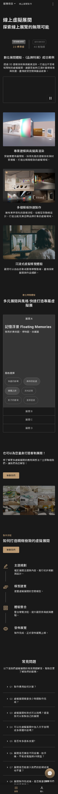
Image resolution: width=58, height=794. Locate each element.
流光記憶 (29, 391)
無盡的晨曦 (13, 381)
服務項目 (9, 3)
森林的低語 (32, 381)
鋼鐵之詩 (12, 391)
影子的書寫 (13, 400)
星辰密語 (31, 400)
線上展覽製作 (25, 4)
